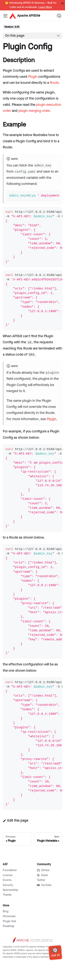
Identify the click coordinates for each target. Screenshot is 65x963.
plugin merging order (34, 111)
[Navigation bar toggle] (5, 15)
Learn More (45, 7)
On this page (14, 36)
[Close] (62, 3)
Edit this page (15, 820)
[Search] (59, 16)
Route (54, 83)
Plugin (32, 77)
